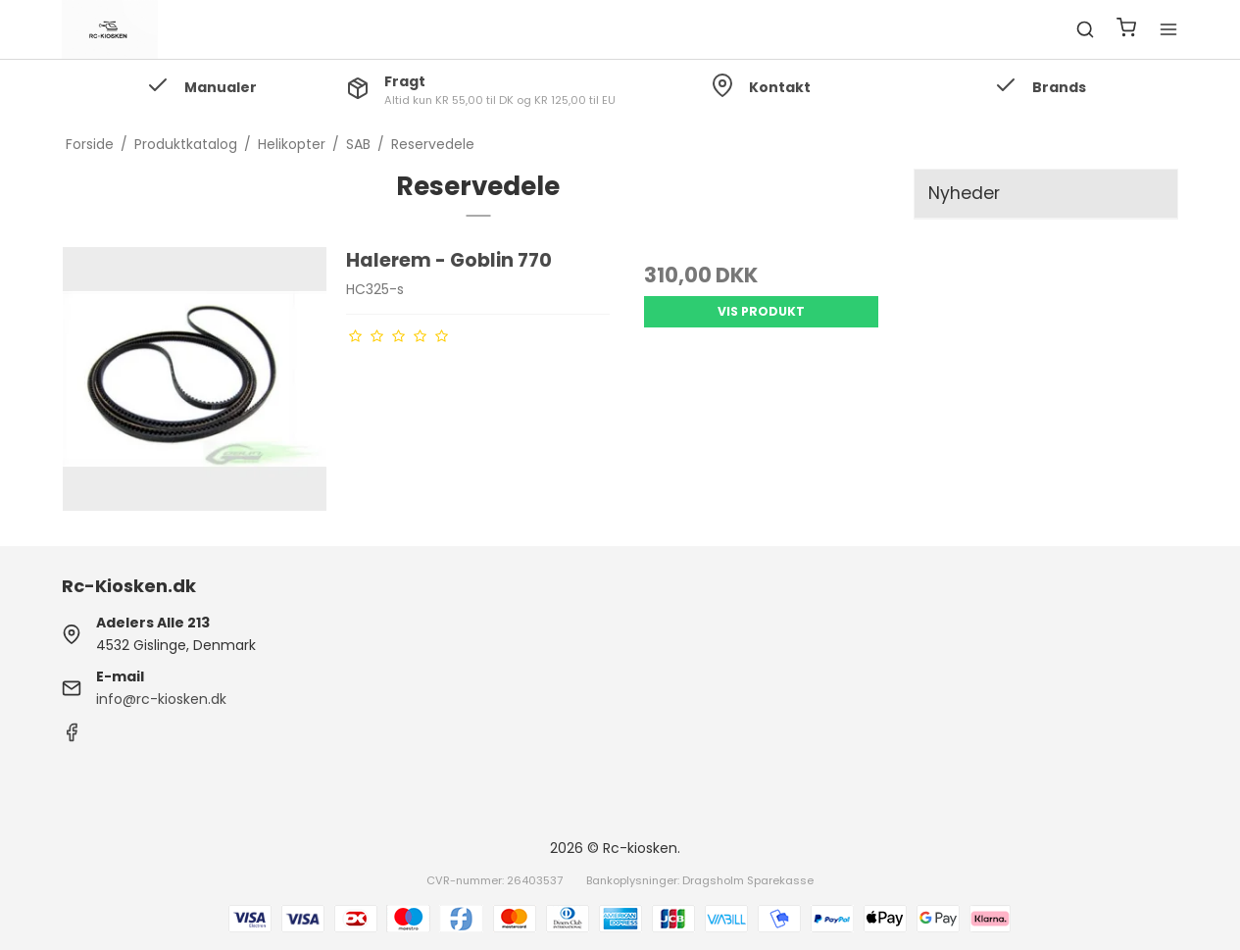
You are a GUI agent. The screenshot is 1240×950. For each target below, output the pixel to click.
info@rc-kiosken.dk (161, 699)
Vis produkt (761, 311)
